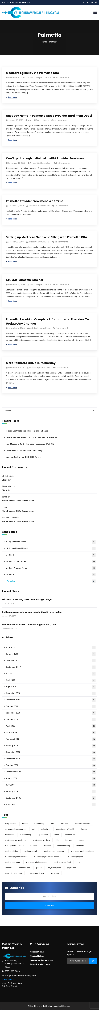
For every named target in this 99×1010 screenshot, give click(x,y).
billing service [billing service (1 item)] (10, 823)
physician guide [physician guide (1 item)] (54, 868)
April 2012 (51, 680)
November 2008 (51, 759)
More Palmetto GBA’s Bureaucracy (31, 363)
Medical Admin (37, 952)
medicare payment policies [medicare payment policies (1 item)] (16, 857)
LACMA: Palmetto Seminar (24, 280)
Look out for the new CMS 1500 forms (23, 457)
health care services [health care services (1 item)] (41, 840)
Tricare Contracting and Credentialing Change (27, 431)
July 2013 (51, 674)
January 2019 (51, 654)
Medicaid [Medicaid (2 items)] (33, 846)
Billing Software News (51, 542)
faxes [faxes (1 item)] (56, 835)
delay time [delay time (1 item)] (45, 829)
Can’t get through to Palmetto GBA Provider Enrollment (45, 158)
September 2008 (51, 772)
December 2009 (51, 713)
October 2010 (51, 706)
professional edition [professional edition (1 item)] (13, 873)
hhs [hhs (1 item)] (57, 840)
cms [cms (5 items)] (52, 823)
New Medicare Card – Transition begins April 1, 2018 (30, 444)
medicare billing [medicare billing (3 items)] (11, 851)
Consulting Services (40, 964)
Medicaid (51, 555)
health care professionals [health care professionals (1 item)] (15, 840)
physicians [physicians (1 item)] (71, 868)
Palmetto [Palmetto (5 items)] (9, 868)
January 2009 (51, 746)
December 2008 (51, 752)
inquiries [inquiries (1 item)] (68, 840)
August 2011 (51, 687)
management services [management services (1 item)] (14, 846)
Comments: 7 (61, 367)
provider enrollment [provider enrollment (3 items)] (36, 873)
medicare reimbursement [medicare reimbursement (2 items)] (37, 862)
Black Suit (6, 480)
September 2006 (51, 798)
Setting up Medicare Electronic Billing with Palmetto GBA (46, 237)
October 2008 (51, 765)
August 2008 (51, 778)
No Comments (62, 77)
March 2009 (51, 732)
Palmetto (51, 581)
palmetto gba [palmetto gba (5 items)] (24, 868)
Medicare (51, 574)
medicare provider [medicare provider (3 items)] (12, 862)
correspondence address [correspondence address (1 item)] (15, 829)
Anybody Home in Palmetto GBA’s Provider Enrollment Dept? (49, 116)
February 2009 (51, 739)
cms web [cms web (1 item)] (64, 823)
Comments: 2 (62, 328)
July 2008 (51, 785)
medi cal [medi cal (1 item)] (47, 846)
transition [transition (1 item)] (55, 873)
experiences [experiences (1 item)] (43, 835)
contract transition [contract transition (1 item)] (82, 823)
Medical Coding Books (51, 561)
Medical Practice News (51, 568)
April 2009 (51, 726)
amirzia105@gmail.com (40, 77)
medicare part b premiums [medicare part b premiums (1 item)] (82, 851)
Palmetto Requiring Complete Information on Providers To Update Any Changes (47, 321)
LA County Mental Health (51, 548)
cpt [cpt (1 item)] (33, 829)
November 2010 (51, 700)
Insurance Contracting (41, 960)
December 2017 (51, 660)
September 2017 (51, 667)
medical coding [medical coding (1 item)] (63, 846)
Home (44, 42)
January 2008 (51, 791)
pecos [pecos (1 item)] (39, 868)
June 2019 (51, 647)
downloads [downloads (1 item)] (9, 835)
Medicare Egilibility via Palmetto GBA (32, 73)
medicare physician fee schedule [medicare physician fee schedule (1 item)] (47, 857)
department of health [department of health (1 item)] (65, 829)
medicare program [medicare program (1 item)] (75, 857)
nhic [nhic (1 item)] (78, 862)
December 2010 (51, 693)
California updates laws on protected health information (31, 437)
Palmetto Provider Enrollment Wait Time (34, 201)
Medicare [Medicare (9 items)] (80, 846)
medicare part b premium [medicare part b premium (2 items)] (54, 851)
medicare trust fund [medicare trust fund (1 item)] (62, 862)
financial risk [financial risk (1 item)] (70, 835)
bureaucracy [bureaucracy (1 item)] (39, 823)
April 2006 (51, 804)
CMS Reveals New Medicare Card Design (24, 450)
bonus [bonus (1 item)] (25, 823)
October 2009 (51, 719)
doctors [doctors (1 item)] (84, 829)
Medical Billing (37, 956)
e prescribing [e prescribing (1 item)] (25, 835)
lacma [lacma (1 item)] (81, 840)
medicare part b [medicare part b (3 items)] (30, 851)
